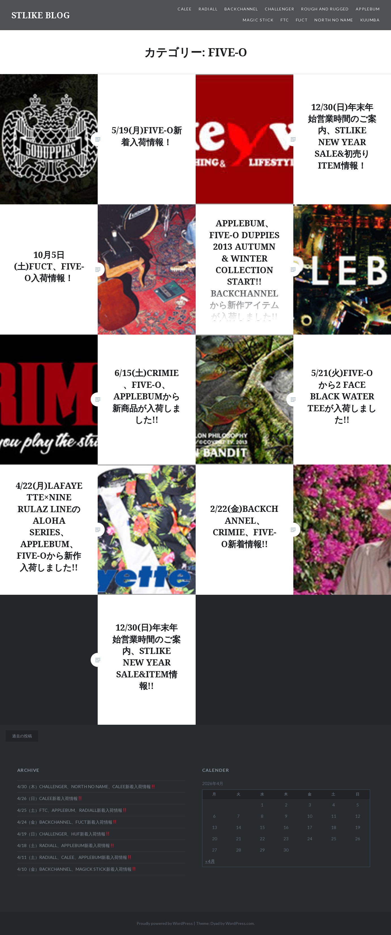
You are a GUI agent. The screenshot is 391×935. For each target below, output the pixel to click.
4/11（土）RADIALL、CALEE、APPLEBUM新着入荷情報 (74, 857)
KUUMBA (370, 19)
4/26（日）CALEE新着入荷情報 (49, 798)
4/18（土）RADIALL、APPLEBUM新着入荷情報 (65, 845)
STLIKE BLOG (40, 15)
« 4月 (210, 861)
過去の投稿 (22, 735)
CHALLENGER (279, 8)
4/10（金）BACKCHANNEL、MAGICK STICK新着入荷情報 (76, 869)
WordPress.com (240, 923)
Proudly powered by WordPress (165, 923)
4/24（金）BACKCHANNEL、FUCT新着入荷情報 (67, 822)
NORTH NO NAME (333, 19)
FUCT (302, 19)
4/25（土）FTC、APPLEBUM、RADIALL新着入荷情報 (72, 810)
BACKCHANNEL (241, 8)
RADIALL (208, 8)
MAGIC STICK (258, 19)
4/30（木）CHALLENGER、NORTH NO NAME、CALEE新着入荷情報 (86, 786)
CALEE (185, 8)
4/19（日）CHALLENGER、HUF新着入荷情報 (63, 833)
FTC (285, 19)
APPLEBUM (368, 8)
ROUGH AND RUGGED (325, 8)
